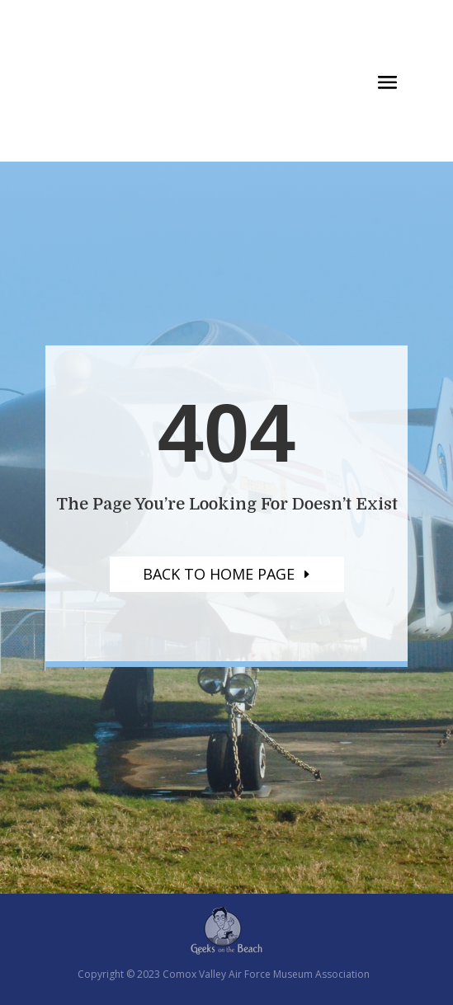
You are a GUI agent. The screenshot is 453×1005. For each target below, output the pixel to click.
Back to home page (219, 574)
